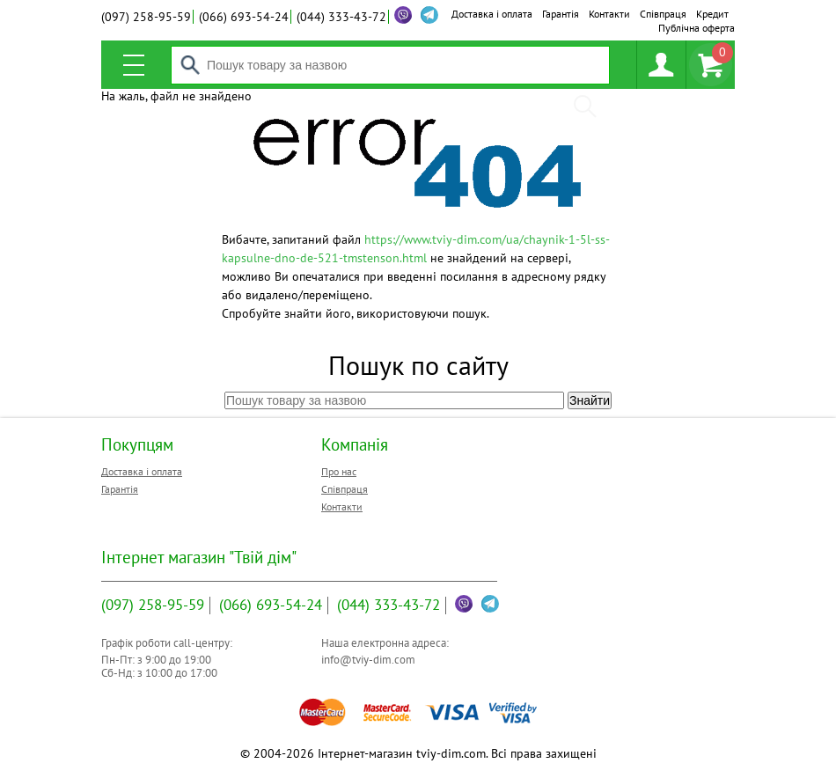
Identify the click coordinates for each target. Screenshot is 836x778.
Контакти (609, 13)
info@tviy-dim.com (368, 659)
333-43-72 (341, 17)
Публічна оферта (696, 27)
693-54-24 (244, 17)
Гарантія (560, 13)
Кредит (712, 13)
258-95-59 (146, 17)
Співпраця (663, 13)
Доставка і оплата (491, 13)
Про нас (338, 471)
